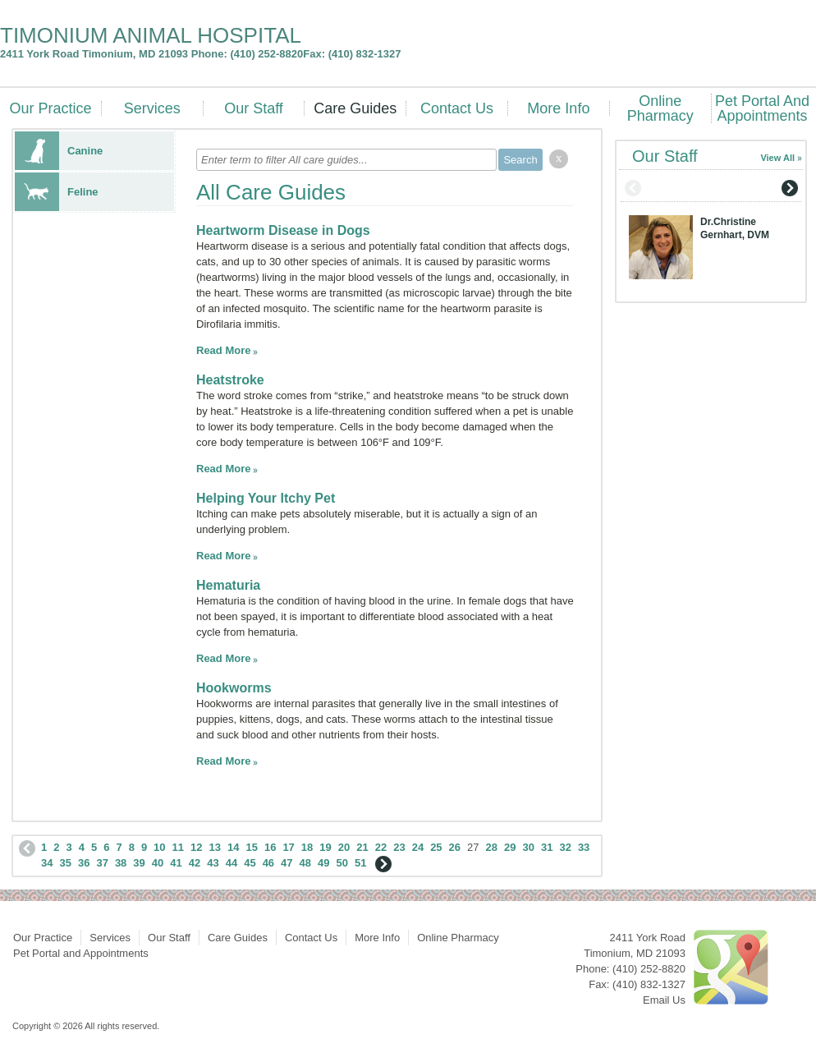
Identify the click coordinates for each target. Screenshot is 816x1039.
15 (251, 847)
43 (212, 863)
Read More (223, 350)
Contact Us (456, 108)
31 (546, 847)
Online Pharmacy (660, 108)
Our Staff (253, 108)
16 (270, 847)
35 (65, 863)
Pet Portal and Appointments (762, 108)
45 (249, 863)
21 (362, 847)
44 (231, 863)
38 (120, 863)
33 (583, 847)
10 (159, 847)
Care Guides (355, 108)
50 (342, 863)
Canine (59, 150)
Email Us (664, 1000)
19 (325, 847)
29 (510, 847)
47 (286, 863)
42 (194, 863)
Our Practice (50, 108)
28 (491, 847)
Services (152, 108)
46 (268, 863)
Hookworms (234, 688)
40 (157, 863)
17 (288, 847)
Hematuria (228, 585)
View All (777, 158)
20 (344, 847)
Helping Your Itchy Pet (265, 498)
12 (196, 847)
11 (178, 847)
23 (399, 847)
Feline (57, 191)
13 (215, 847)
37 (102, 863)
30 (528, 847)
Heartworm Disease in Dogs (283, 230)
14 (233, 847)
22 (381, 847)
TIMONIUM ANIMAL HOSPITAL (150, 35)
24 (418, 847)
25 (436, 847)
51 (360, 863)
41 (175, 863)
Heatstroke (230, 380)
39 (138, 863)
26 (455, 847)
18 (307, 847)
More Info (558, 108)
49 (323, 863)
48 (305, 863)
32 (565, 847)
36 (83, 863)
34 (47, 863)
